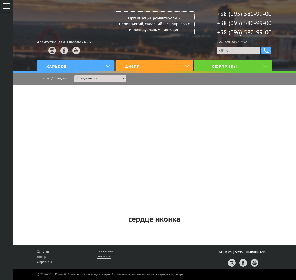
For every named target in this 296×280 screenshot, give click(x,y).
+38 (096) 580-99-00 (244, 32)
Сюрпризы (44, 262)
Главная (44, 78)
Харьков (43, 252)
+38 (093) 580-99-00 (244, 14)
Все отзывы (105, 251)
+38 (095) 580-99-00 (244, 23)
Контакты (104, 256)
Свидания (61, 78)
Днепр (41, 257)
